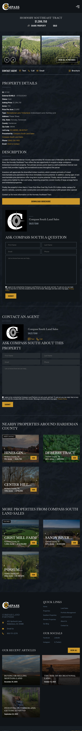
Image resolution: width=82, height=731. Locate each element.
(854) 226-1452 (14, 140)
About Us (64, 621)
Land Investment (66, 617)
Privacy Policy (62, 399)
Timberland (25, 113)
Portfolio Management (68, 612)
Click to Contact (13, 144)
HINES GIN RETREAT (13, 452)
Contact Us (64, 625)
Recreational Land (13, 113)
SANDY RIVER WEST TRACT (57, 537)
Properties (46, 611)
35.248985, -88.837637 (19, 130)
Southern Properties (49, 615)
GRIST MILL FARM (20, 537)
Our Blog (46, 624)
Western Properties (49, 619)
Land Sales (64, 608)
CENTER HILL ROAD (16, 484)
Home (45, 606)
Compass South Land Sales (23, 134)
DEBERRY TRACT (60, 452)
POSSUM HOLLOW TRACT (19, 569)
